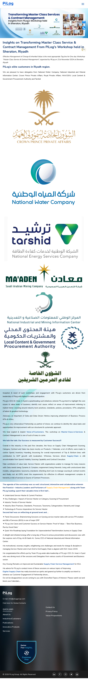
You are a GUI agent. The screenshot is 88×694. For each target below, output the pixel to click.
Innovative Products (11, 627)
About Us (7, 614)
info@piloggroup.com (16, 599)
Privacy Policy (52, 611)
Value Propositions (54, 615)
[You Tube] (77, 674)
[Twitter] (71, 674)
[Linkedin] (54, 674)
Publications (8, 623)
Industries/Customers (12, 618)
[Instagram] (65, 674)
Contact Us (50, 607)
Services (6, 631)
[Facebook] (60, 674)
